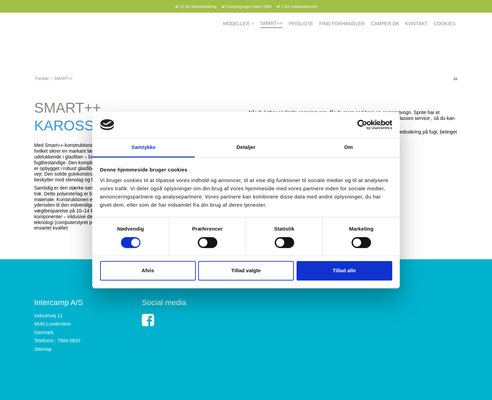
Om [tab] (348, 147)
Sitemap (43, 349)
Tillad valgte (246, 270)
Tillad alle (344, 270)
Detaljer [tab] (246, 147)
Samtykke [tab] (144, 147)
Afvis (147, 270)
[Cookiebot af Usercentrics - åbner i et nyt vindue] (362, 125)
